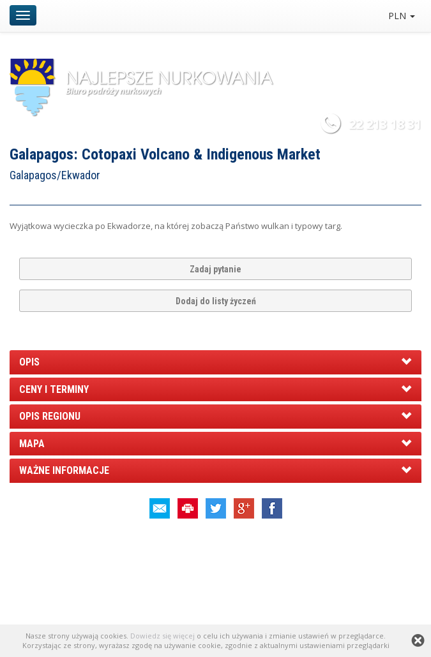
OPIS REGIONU (49, 416)
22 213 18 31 (385, 124)
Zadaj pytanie (215, 269)
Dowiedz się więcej (162, 635)
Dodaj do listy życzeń (216, 301)
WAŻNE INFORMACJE (64, 470)
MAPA (32, 444)
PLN (401, 16)
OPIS (29, 362)
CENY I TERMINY (54, 389)
